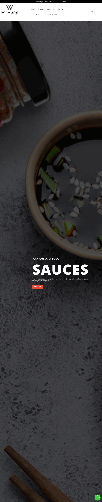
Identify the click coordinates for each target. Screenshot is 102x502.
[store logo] (9, 9)
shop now (37, 286)
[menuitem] (33, 9)
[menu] (47, 11)
